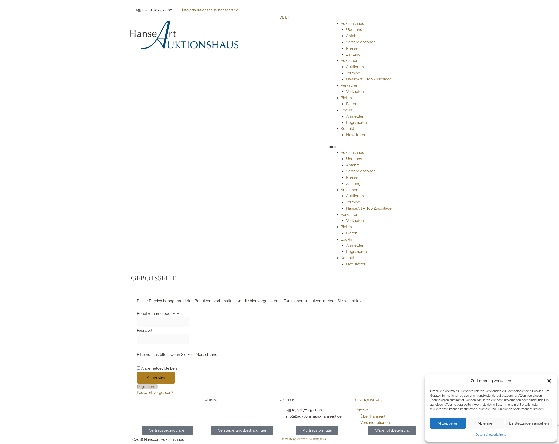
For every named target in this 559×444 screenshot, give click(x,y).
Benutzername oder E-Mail (161, 313)
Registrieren (356, 122)
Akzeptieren (448, 423)
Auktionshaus (352, 23)
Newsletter (355, 135)
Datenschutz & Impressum (304, 439)
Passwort (145, 330)
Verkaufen (349, 85)
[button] (549, 380)
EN (287, 17)
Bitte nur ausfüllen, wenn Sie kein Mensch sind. (177, 354)
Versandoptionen (361, 42)
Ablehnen (486, 423)
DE (282, 17)
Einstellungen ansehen (529, 423)
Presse (352, 48)
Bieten (346, 98)
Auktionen (349, 60)
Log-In (346, 110)
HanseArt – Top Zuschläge (369, 79)
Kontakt (347, 128)
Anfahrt (352, 36)
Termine (353, 73)
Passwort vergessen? (155, 392)
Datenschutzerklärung (491, 434)
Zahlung (353, 54)
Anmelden (355, 116)
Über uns (354, 29)
